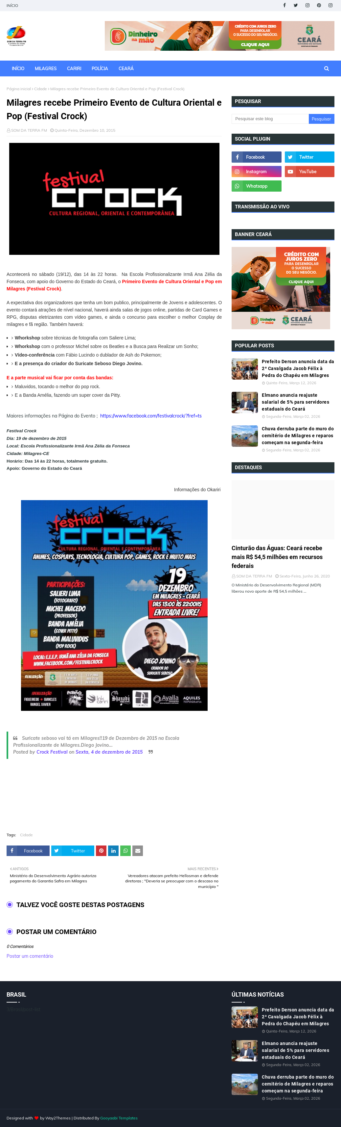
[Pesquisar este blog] (270, 119)
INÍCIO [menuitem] (18, 68)
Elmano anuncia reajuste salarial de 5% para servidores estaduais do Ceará (295, 402)
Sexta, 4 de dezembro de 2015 (109, 752)
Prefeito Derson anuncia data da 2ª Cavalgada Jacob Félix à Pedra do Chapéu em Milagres (298, 368)
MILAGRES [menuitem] (46, 68)
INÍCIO (12, 5)
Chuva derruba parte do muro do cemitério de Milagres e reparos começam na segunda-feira (298, 435)
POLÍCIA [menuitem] (100, 68)
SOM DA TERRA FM (29, 130)
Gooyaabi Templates (119, 1117)
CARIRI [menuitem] (74, 68)
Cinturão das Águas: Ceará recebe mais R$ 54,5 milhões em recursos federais (277, 557)
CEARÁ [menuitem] (126, 68)
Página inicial (19, 88)
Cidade (40, 88)
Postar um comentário (30, 956)
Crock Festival (52, 752)
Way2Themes (58, 1117)
